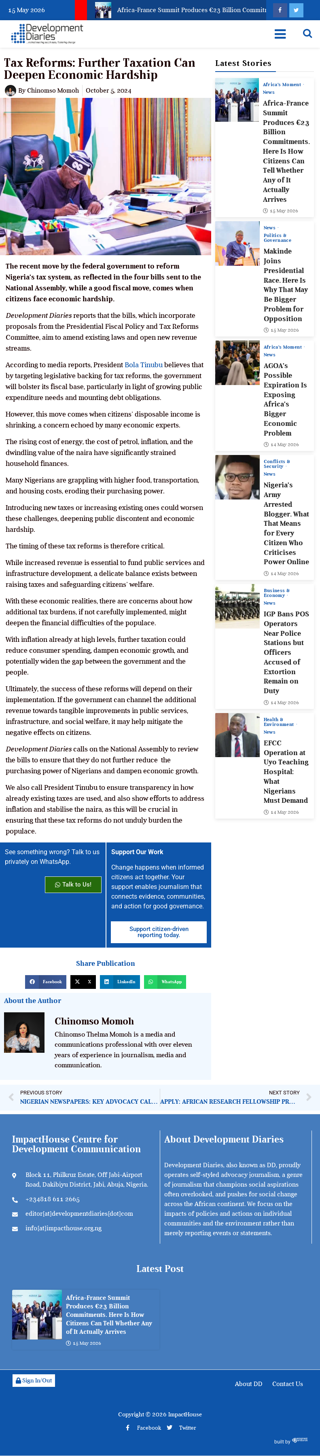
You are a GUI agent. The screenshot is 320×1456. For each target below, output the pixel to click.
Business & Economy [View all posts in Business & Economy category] (277, 593)
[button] (45, 982)
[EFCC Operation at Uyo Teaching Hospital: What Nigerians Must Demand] (237, 735)
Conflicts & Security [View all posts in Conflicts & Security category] (277, 464)
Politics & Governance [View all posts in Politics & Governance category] (278, 238)
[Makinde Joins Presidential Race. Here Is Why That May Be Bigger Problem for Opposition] (237, 243)
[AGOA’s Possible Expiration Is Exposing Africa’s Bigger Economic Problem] (237, 363)
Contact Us (287, 1384)
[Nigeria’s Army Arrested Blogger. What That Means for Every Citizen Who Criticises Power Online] (237, 477)
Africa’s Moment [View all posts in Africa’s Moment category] (283, 84)
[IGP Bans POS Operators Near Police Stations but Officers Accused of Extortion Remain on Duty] (237, 606)
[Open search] (307, 33)
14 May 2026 (281, 444)
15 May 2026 (280, 210)
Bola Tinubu (144, 365)
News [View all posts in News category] (269, 92)
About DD (249, 1384)
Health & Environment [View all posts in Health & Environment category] (279, 721)
